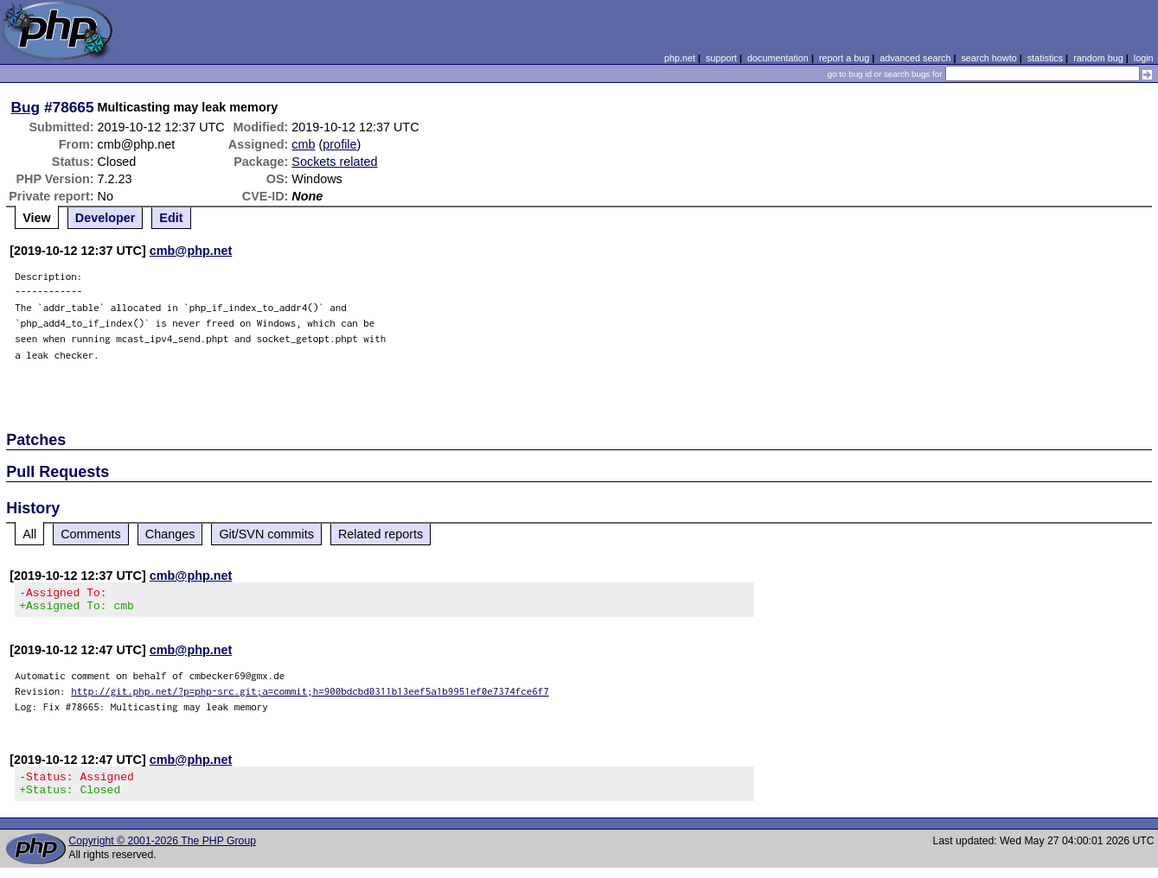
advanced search (915, 58)
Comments (91, 534)
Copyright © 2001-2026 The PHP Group (162, 851)
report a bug (844, 58)
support (721, 58)
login (1144, 58)
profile (339, 144)
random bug (1098, 58)
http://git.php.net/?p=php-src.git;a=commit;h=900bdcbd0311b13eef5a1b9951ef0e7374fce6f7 (310, 696)
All (29, 534)
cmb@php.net (191, 251)
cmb (303, 144)
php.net (679, 58)
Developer (105, 218)
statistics (1045, 58)
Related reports (380, 534)
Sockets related (334, 162)
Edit (170, 218)
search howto (988, 58)
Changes (170, 534)
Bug (26, 107)
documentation (778, 58)
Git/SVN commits (266, 534)
